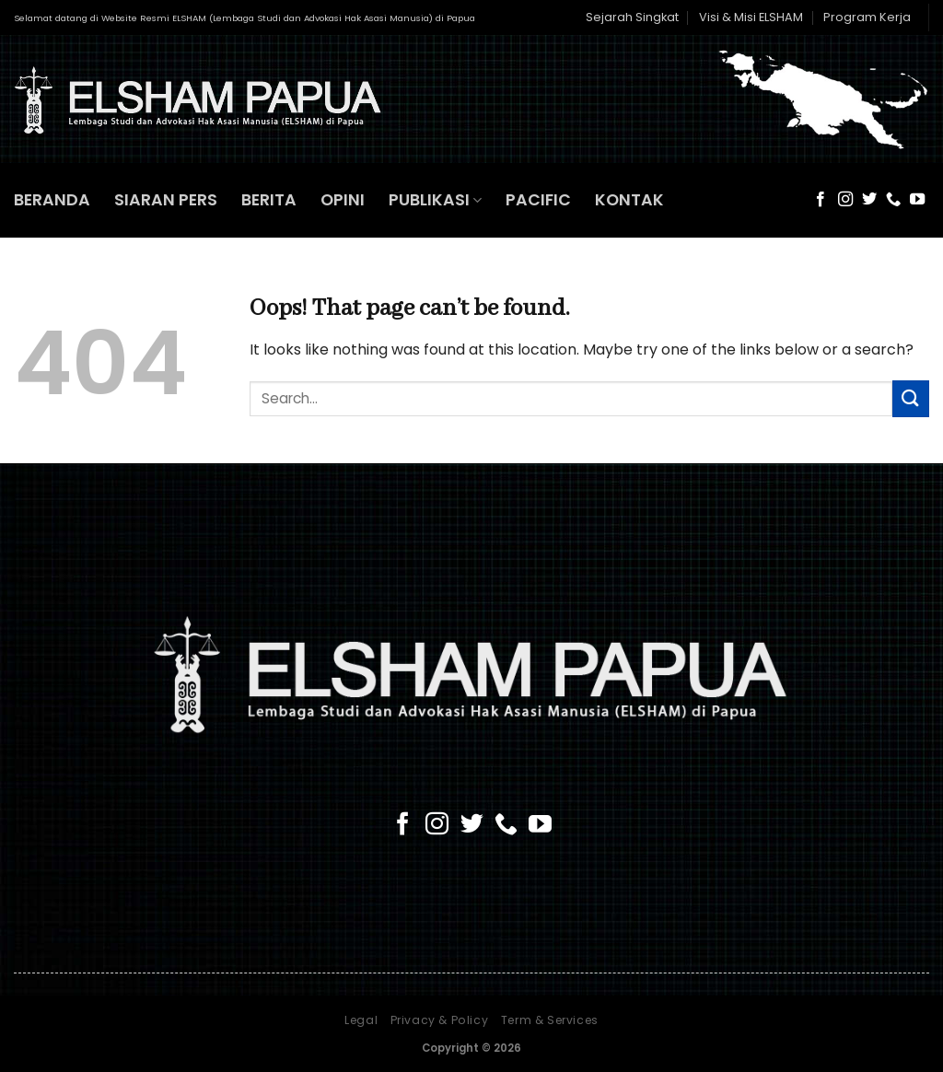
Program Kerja (867, 17)
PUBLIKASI (435, 200)
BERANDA (52, 200)
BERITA (269, 200)
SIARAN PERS (165, 200)
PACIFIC (538, 200)
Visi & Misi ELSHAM (751, 17)
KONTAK (629, 200)
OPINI (342, 200)
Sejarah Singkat (632, 17)
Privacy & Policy (439, 1020)
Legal (361, 1020)
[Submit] (910, 398)
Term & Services (550, 1020)
